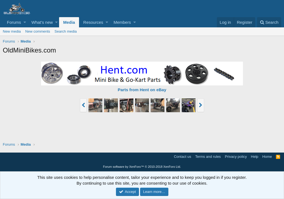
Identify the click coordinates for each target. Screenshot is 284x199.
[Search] (269, 22)
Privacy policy (236, 157)
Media (69, 22)
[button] (24, 22)
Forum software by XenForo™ (142, 166)
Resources (93, 22)
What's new (42, 22)
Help (254, 157)
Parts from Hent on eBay (142, 89)
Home (267, 157)
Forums (14, 22)
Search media (66, 31)
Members (122, 22)
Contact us (182, 157)
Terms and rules (208, 157)
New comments (37, 31)
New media (12, 31)
